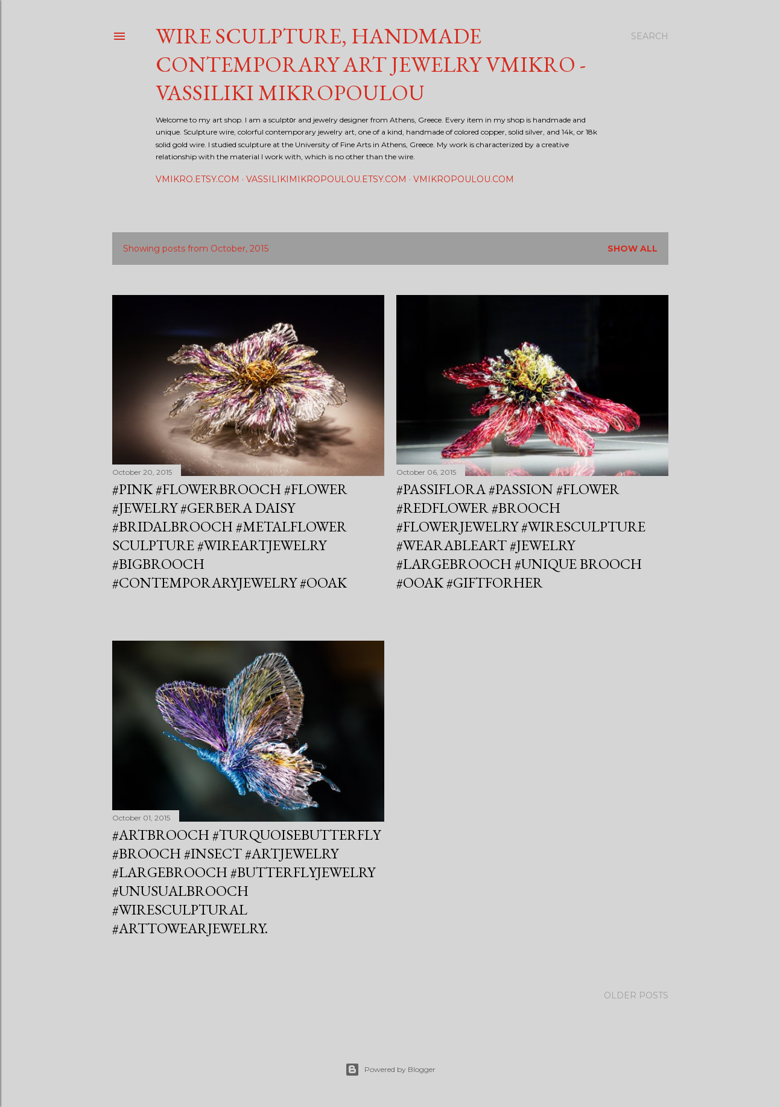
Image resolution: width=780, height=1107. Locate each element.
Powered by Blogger (390, 1069)
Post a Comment (171, 601)
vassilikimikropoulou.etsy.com (326, 179)
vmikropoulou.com (463, 179)
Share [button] (122, 601)
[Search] (649, 36)
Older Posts (636, 995)
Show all (632, 248)
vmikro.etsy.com (197, 179)
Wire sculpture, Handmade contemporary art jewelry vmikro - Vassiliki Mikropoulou (371, 64)
